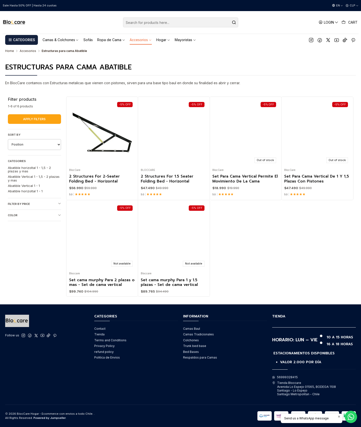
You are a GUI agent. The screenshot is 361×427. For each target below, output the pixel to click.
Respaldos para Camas (200, 357)
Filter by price (34, 204)
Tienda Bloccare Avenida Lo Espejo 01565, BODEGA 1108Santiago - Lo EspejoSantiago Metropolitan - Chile (304, 388)
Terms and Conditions (110, 340)
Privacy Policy (104, 346)
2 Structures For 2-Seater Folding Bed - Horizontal (94, 179)
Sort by (14, 134)
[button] (21, 40)
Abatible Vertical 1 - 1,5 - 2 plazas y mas (34, 178)
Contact (100, 328)
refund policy (104, 352)
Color (34, 215)
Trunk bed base (194, 346)
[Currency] (352, 5)
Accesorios (28, 50)
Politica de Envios (107, 357)
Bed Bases (191, 352)
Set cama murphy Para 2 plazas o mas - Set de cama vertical (102, 306)
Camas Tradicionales (198, 334)
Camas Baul (191, 328)
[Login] (329, 22)
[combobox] (180, 22)
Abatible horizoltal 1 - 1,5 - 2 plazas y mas (29, 169)
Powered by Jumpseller (49, 418)
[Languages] (337, 5)
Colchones (191, 340)
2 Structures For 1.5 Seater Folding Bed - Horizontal (167, 179)
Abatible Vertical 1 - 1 (24, 186)
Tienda (99, 334)
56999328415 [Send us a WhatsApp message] (285, 377)
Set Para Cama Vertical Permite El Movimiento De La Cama (245, 179)
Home (9, 50)
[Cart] (350, 22)
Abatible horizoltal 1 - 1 (25, 191)
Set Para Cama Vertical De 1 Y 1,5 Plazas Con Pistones (316, 179)
